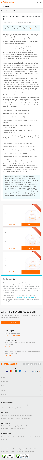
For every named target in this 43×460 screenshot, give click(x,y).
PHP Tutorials (21, 428)
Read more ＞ (31, 29)
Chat (6, 335)
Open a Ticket (9, 347)
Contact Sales (16, 335)
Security (19, 408)
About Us (9, 449)
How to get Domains (26, 415)
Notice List (29, 449)
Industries (22, 426)
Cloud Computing (14, 426)
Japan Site (4, 415)
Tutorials (13, 428)
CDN (17, 405)
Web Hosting (12, 408)
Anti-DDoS (22, 405)
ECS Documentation (13, 415)
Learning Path (19, 418)
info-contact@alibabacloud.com (26, 297)
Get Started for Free (11, 322)
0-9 (7, 439)
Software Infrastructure (8, 418)
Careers (3, 449)
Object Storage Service (32, 405)
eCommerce (4, 408)
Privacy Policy (17, 449)
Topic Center (4, 426)
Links (35, 449)
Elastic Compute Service (8, 405)
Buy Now (30, 224)
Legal (23, 449)
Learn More (12, 224)
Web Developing (5, 428)
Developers (29, 426)
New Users (27, 418)
